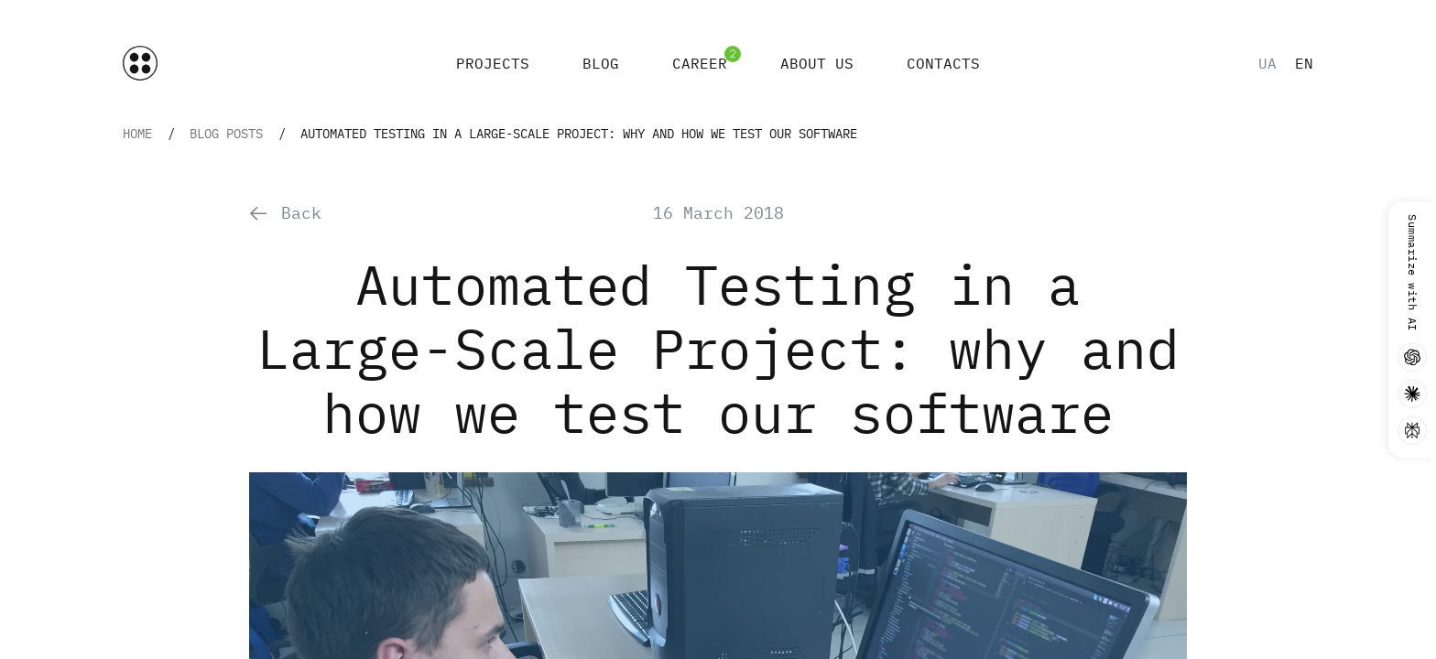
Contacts (943, 63)
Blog (600, 63)
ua (1267, 63)
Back (285, 212)
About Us (817, 63)
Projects (492, 63)
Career (699, 63)
